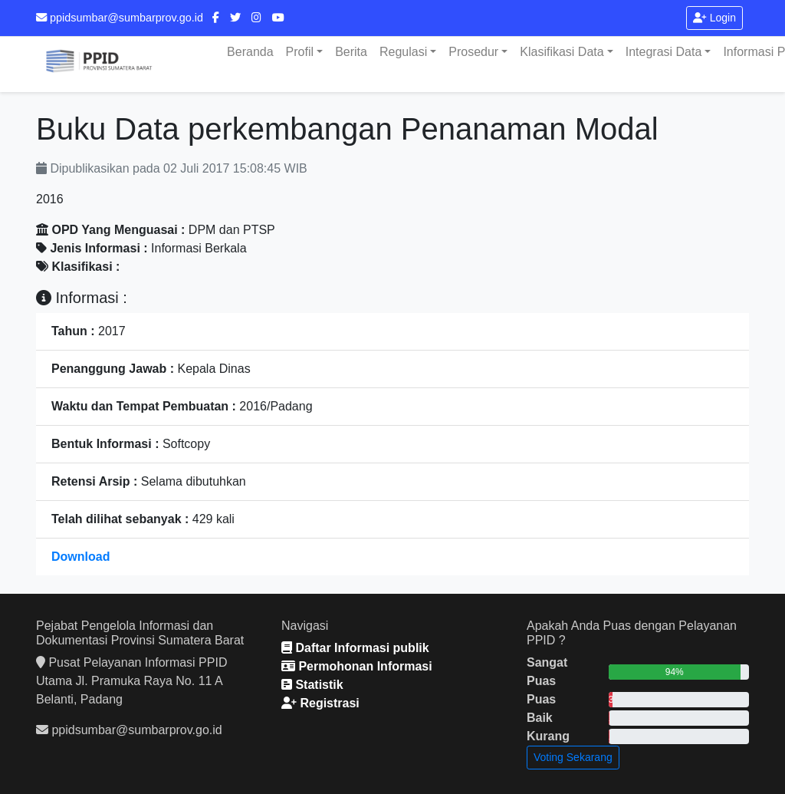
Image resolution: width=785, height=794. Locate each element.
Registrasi (320, 703)
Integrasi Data (664, 51)
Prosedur (473, 51)
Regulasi (403, 51)
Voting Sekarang (573, 757)
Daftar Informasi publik (355, 647)
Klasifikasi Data (561, 51)
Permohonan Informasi (356, 666)
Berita (351, 51)
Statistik (312, 684)
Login (714, 18)
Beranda (250, 51)
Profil (300, 51)
